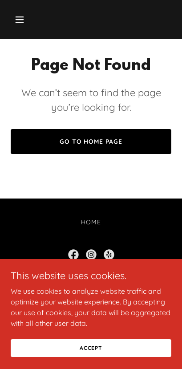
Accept (91, 348)
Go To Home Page (91, 142)
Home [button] (91, 222)
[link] (73, 255)
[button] (23, 19)
